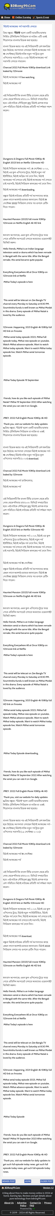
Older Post (47, 1181)
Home (28, 1181)
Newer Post (8, 1181)
